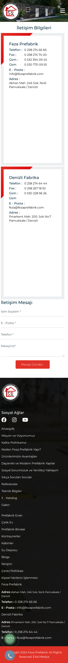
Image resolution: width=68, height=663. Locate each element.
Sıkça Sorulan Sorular (16, 477)
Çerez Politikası (12, 571)
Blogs (5, 557)
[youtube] (25, 419)
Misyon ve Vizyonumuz (18, 435)
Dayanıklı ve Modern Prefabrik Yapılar (28, 463)
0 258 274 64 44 (35, 183)
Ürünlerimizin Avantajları (19, 456)
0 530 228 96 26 (35, 193)
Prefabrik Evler (11, 515)
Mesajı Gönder (32, 364)
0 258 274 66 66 (35, 50)
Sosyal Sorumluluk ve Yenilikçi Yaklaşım (29, 470)
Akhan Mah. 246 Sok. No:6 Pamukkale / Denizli (27, 85)
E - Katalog (9, 498)
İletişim (6, 564)
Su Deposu (9, 550)
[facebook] (4, 419)
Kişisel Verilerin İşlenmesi (19, 578)
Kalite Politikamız (13, 442)
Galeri (5, 505)
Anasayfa (7, 428)
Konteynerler (10, 536)
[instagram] (14, 419)
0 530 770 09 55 (35, 64)
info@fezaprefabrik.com (26, 74)
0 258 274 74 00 (35, 54)
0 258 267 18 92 (35, 188)
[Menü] (62, 11)
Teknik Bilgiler (11, 491)
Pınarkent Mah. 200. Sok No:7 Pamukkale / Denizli (30, 218)
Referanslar (9, 484)
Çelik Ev (7, 522)
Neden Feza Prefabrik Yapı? (21, 449)
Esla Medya (41, 656)
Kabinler (7, 543)
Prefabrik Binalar (13, 529)
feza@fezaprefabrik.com (26, 207)
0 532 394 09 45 (35, 59)
